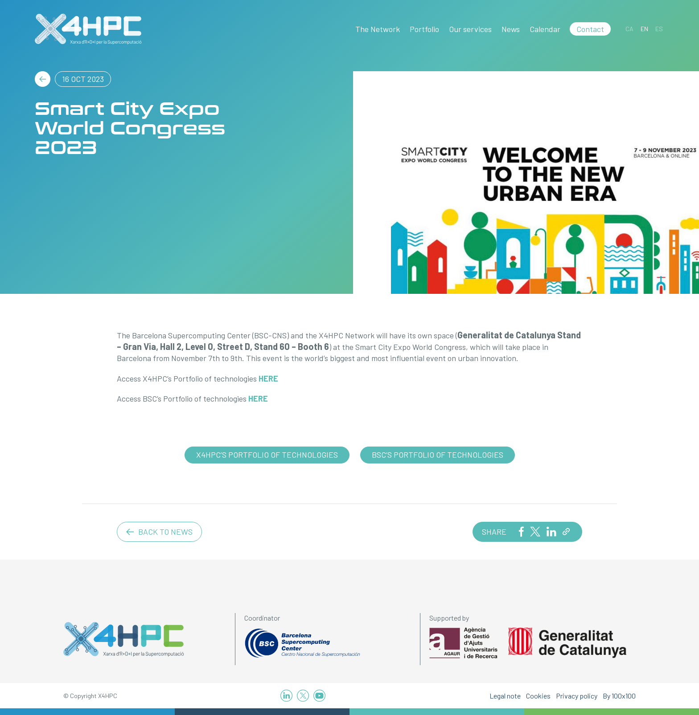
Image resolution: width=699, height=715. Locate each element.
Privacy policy (576, 695)
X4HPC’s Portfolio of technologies (267, 454)
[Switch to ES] (659, 29)
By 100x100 (619, 695)
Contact (590, 29)
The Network (377, 29)
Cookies (538, 695)
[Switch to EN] (644, 29)
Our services (470, 29)
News (511, 29)
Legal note (505, 695)
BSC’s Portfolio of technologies (437, 454)
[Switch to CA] (629, 29)
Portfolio (424, 29)
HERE (268, 378)
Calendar (545, 29)
